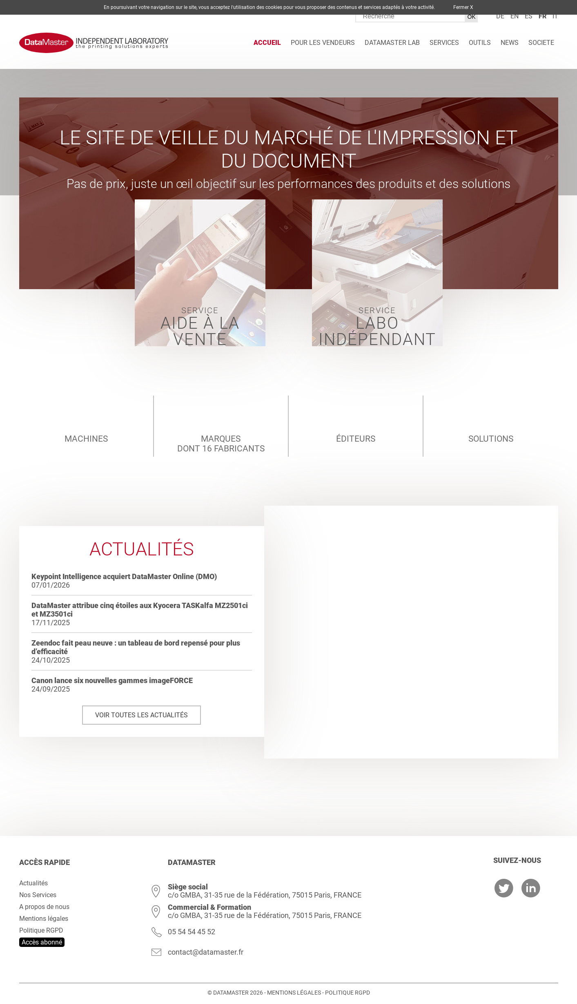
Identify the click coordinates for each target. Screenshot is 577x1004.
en (514, 16)
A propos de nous (44, 907)
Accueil (267, 42)
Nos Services (37, 895)
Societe (541, 42)
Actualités (33, 883)
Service (200, 325)
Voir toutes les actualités (141, 715)
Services (444, 42)
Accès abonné (42, 942)
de (500, 16)
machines (86, 420)
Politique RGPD (41, 930)
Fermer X (463, 7)
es (528, 16)
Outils (480, 42)
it (555, 16)
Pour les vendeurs (323, 42)
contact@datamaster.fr (205, 952)
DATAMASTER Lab (392, 42)
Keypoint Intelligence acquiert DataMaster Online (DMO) (124, 576)
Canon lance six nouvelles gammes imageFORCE (112, 680)
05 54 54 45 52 (191, 931)
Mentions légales (43, 918)
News (510, 42)
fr (542, 16)
